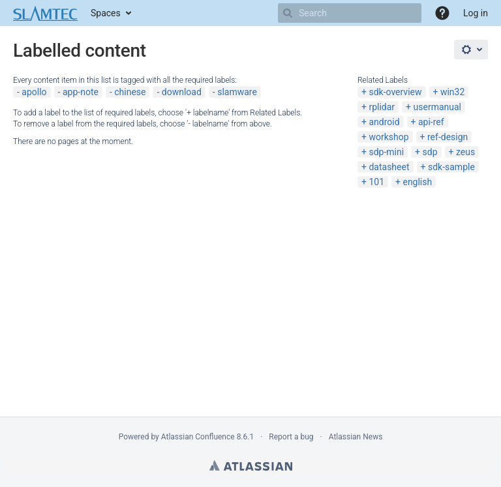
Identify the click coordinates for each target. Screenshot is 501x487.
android (384, 122)
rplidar (382, 107)
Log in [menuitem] (475, 13)
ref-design (447, 137)
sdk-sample (451, 167)
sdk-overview (395, 92)
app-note (81, 92)
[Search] (287, 13)
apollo (34, 92)
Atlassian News (356, 436)
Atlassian (250, 465)
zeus (465, 152)
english (417, 182)
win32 (452, 92)
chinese (129, 92)
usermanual (437, 107)
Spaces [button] (106, 13)
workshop (388, 137)
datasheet (389, 167)
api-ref (431, 122)
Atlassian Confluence (198, 436)
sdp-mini (386, 152)
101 (376, 182)
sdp (430, 152)
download (182, 92)
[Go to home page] (45, 13)
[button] (442, 13)
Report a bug (291, 436)
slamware (237, 92)
